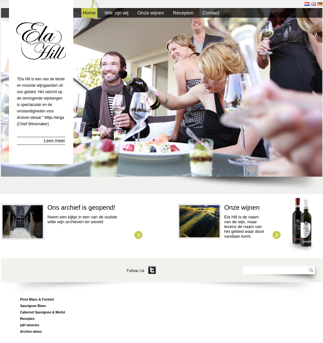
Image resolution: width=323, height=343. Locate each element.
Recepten (183, 12)
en (313, 4)
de (319, 4)
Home (89, 12)
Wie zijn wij (117, 12)
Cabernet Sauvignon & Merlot (42, 312)
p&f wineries (29, 325)
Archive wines (31, 331)
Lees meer (54, 140)
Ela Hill (41, 41)
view (138, 235)
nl (307, 4)
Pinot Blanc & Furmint (37, 299)
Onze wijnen (151, 12)
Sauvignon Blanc (33, 306)
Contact (210, 12)
